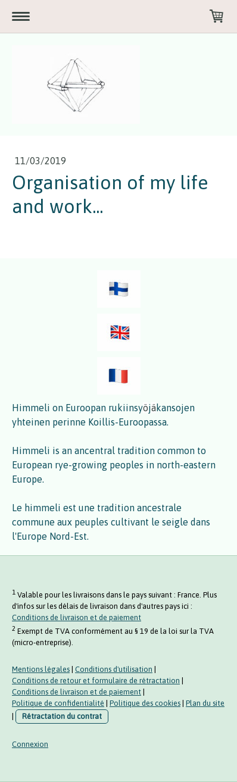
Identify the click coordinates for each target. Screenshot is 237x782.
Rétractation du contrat (62, 716)
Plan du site (205, 703)
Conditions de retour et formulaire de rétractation (96, 680)
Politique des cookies (145, 703)
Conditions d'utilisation (113, 669)
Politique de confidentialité (58, 703)
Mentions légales (41, 669)
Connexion (30, 744)
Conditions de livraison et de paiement (76, 617)
